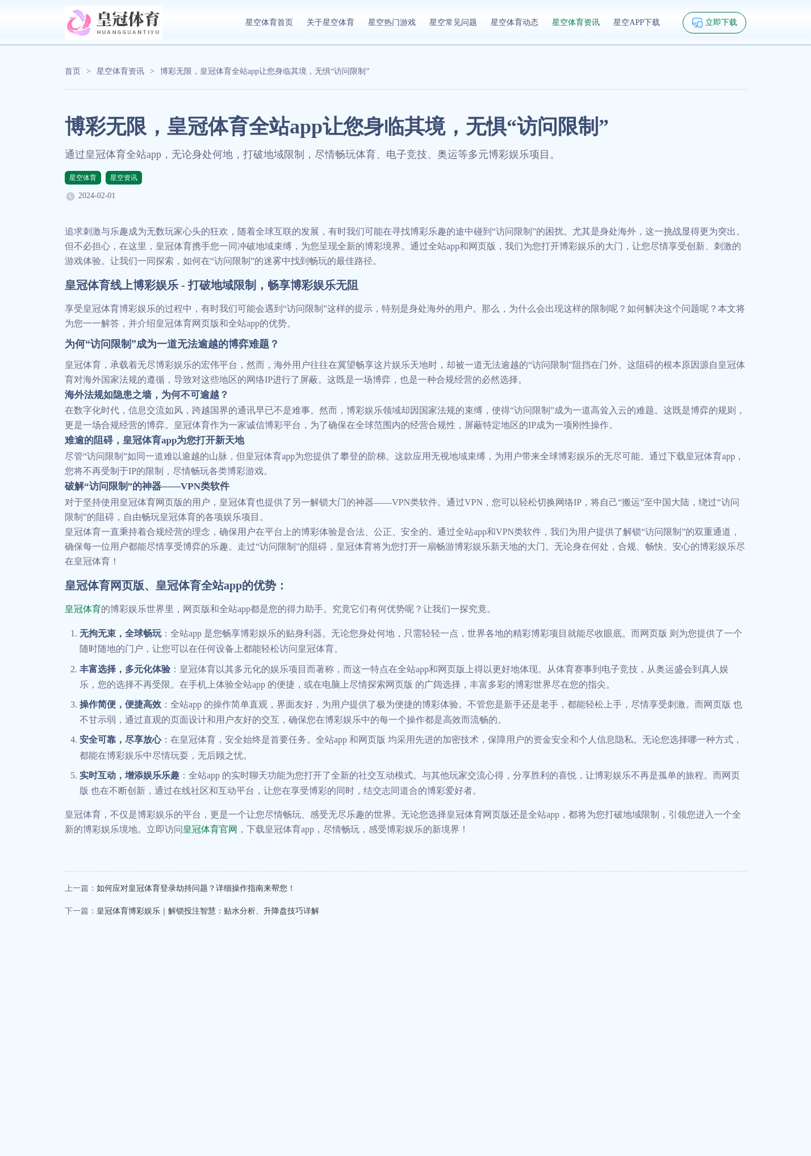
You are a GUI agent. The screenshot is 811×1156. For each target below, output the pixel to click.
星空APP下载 (636, 22)
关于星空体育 (330, 22)
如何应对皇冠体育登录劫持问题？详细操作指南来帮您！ (196, 888)
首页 (73, 71)
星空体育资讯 (576, 22)
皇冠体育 (83, 609)
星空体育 (83, 178)
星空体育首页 (269, 22)
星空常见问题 (453, 22)
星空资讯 (123, 178)
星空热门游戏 (392, 22)
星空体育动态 (514, 22)
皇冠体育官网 (210, 829)
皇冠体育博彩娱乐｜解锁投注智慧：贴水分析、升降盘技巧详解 (208, 911)
